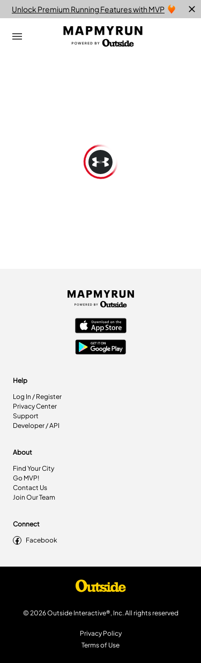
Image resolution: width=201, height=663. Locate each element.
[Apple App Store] (100, 326)
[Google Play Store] (100, 348)
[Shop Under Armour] (101, 588)
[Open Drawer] (17, 36)
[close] (192, 9)
